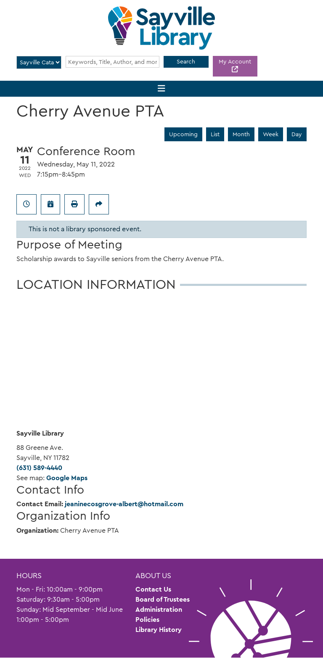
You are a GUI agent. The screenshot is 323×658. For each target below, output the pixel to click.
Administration (158, 609)
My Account (235, 61)
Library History (158, 629)
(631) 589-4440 (39, 468)
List (215, 134)
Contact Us (153, 589)
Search (186, 61)
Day (296, 134)
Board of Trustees (162, 599)
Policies (147, 619)
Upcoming (183, 134)
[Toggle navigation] (161, 89)
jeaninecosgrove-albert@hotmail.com (124, 504)
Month (241, 134)
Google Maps (66, 478)
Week (270, 134)
